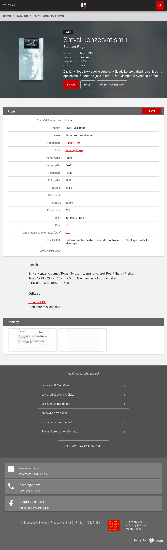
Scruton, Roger (75, 47)
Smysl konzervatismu (49, 16)
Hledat (158, 4)
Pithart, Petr (72, 143)
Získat (71, 84)
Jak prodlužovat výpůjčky (58, 394)
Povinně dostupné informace (60, 431)
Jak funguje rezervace (56, 403)
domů (7, 16)
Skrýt (151, 111)
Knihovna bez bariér (54, 413)
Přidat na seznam (112, 84)
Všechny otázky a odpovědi (83, 446)
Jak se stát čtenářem (55, 385)
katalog (22, 16)
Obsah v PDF (37, 302)
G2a (67, 232)
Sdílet (88, 84)
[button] (31, 59)
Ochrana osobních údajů (57, 422)
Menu (9, 5)
